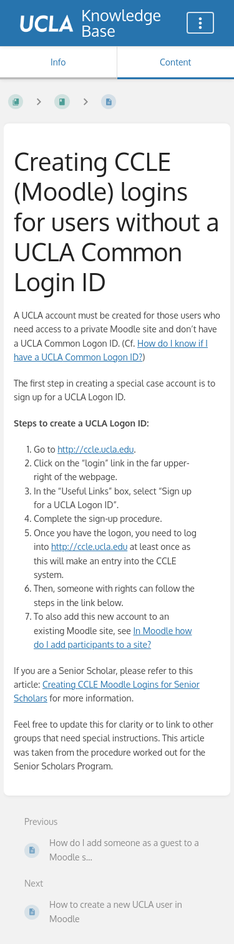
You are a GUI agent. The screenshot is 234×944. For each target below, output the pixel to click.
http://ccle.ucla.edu (95, 449)
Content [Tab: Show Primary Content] (175, 62)
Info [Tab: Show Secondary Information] (58, 62)
